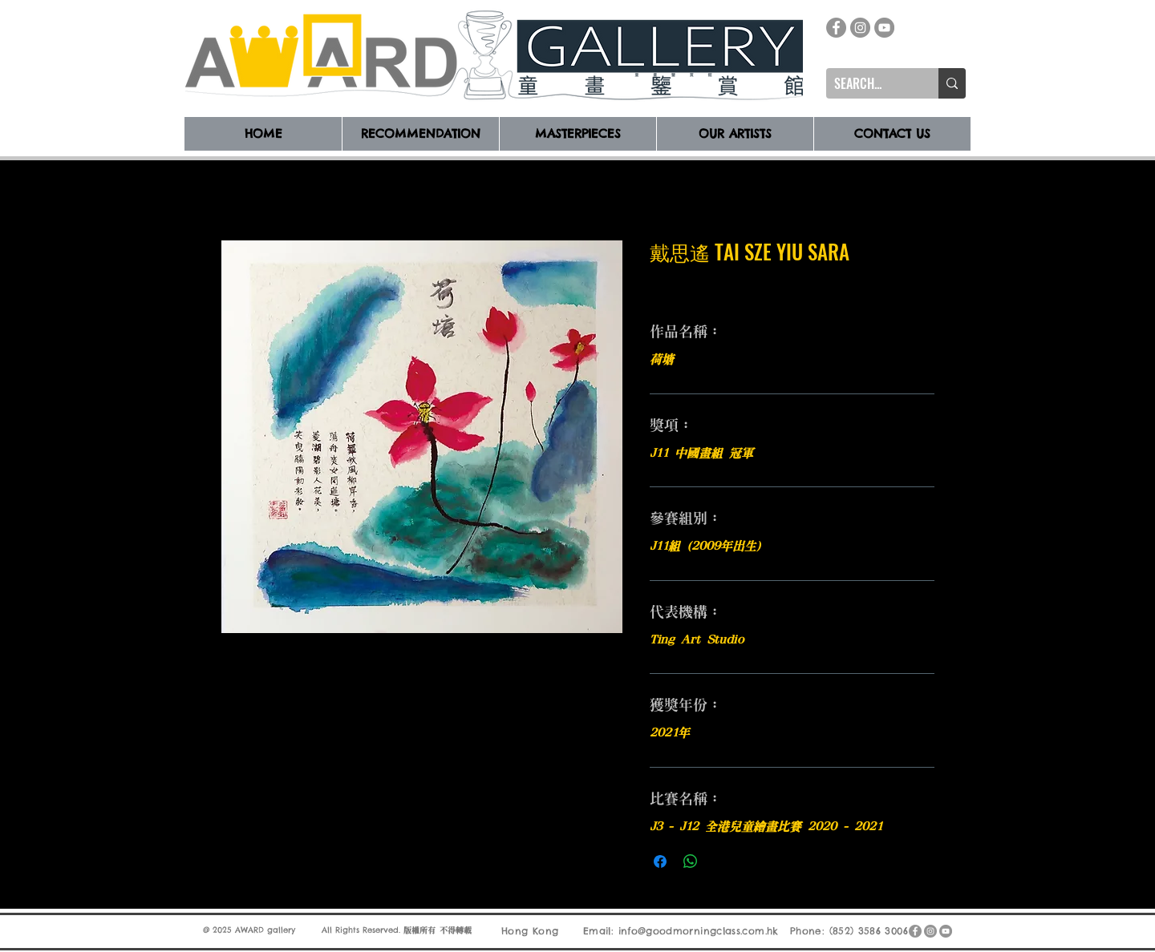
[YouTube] (884, 28)
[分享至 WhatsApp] (690, 861)
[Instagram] (860, 28)
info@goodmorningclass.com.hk (698, 931)
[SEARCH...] (869, 83)
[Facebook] (836, 28)
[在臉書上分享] (660, 861)
